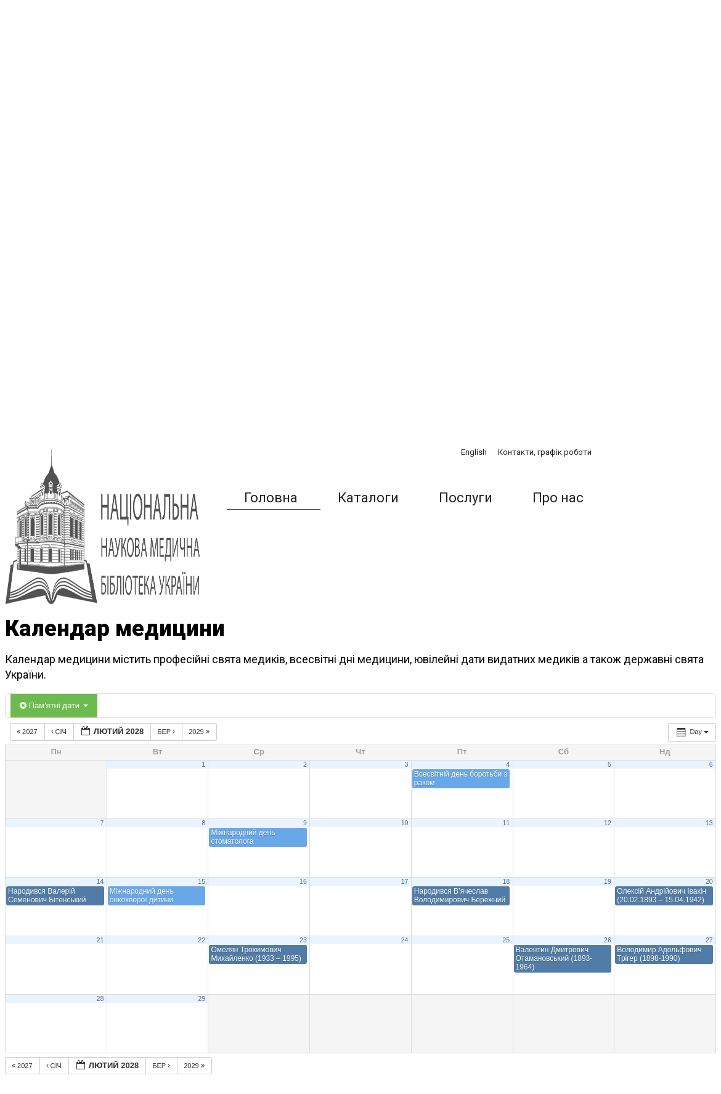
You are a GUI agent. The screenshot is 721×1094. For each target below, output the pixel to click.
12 (607, 823)
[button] (631, 498)
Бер (167, 731)
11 (506, 823)
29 (201, 998)
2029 (200, 731)
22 (201, 940)
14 (100, 881)
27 (709, 940)
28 (100, 998)
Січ (59, 731)
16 (303, 881)
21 (100, 940)
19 (607, 881)
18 (506, 881)
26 (607, 940)
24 (405, 940)
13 (709, 823)
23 (303, 940)
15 (201, 881)
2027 (28, 731)
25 (506, 940)
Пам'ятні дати (54, 705)
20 (709, 881)
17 (405, 881)
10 (405, 823)
